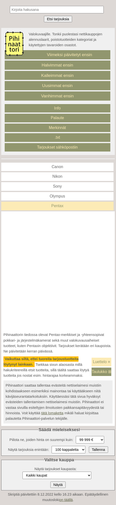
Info (57, 108)
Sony (57, 186)
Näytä (58, 485)
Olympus (57, 196)
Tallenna (98, 450)
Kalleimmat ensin (57, 75)
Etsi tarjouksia (58, 19)
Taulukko (101, 372)
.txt (57, 137)
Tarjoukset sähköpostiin (57, 147)
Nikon (57, 176)
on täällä (66, 500)
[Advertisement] (58, 272)
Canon (57, 167)
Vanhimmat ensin (57, 95)
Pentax (57, 206)
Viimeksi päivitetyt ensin (69, 54)
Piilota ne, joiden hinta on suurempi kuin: (41, 440)
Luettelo (101, 362)
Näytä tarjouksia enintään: (28, 450)
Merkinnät (57, 128)
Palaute (57, 118)
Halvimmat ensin (57, 65)
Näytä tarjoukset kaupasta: (56, 469)
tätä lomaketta (52, 413)
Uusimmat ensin (57, 85)
